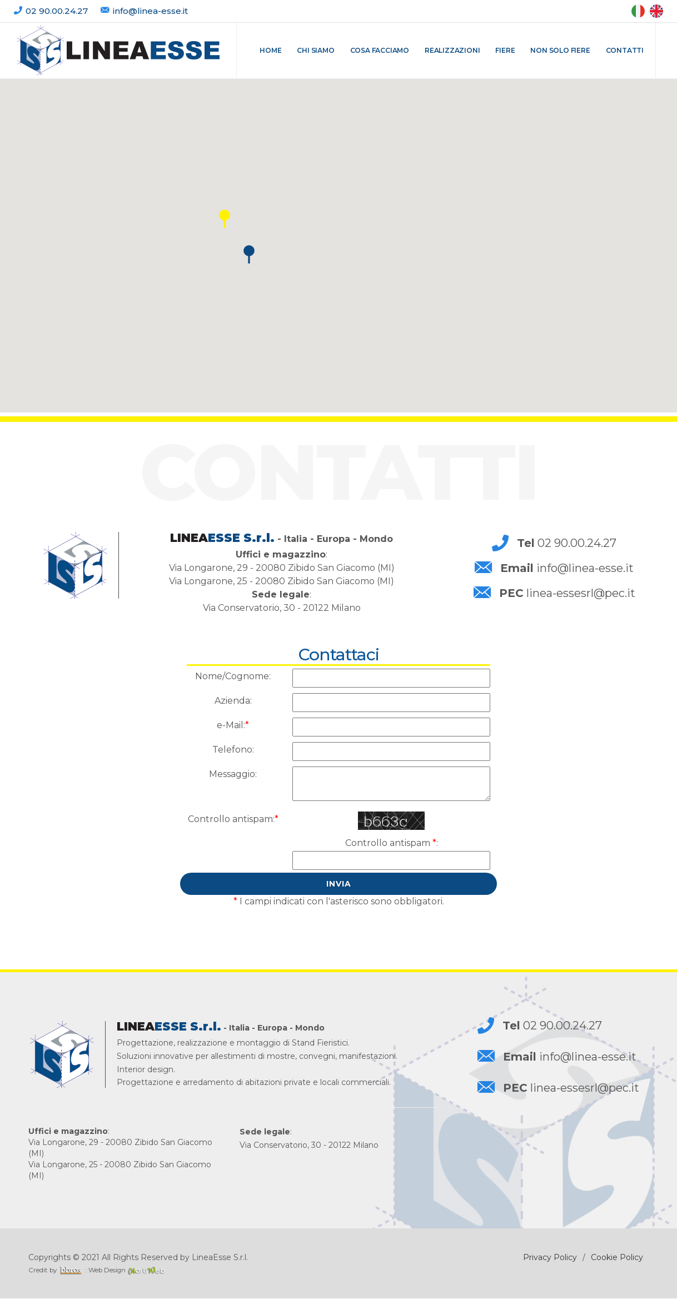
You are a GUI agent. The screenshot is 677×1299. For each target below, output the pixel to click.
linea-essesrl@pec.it (567, 593)
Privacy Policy (550, 1257)
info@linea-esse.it (150, 11)
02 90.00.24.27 (58, 11)
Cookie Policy (617, 1257)
